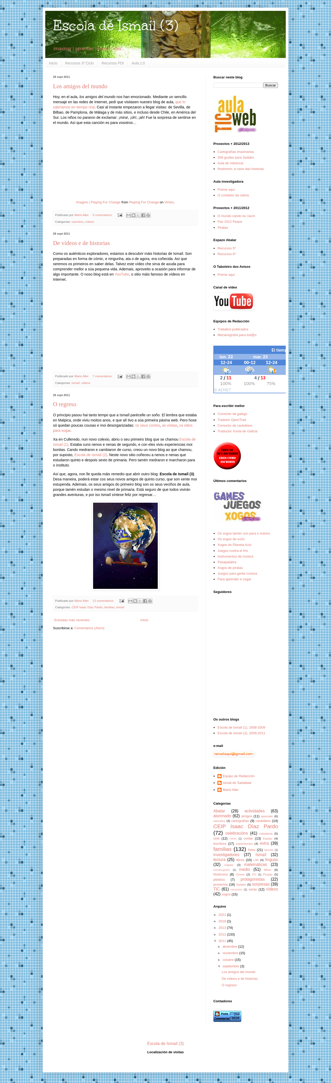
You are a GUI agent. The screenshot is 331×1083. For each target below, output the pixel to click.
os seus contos (147, 425)
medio (244, 869)
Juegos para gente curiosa (237, 573)
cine (216, 838)
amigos (246, 816)
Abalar (219, 811)
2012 (223, 934)
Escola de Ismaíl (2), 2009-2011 (241, 733)
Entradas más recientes (72, 620)
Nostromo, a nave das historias (240, 169)
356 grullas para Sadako (235, 157)
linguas (271, 859)
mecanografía (221, 870)
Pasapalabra (226, 562)
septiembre (231, 966)
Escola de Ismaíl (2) (90, 455)
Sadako (241, 884)
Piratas (222, 227)
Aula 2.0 (138, 63)
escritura (219, 843)
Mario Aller (230, 790)
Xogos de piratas (230, 568)
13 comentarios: (104, 600)
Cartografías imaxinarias (235, 152)
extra (264, 843)
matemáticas (255, 864)
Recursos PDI (113, 63)
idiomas (269, 850)
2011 (223, 941)
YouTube (122, 274)
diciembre (230, 946)
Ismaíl (76, 382)
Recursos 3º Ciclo (79, 63)
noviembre (231, 953)
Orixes (240, 874)
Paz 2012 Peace (229, 222)
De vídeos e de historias (81, 243)
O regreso (64, 404)
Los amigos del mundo (80, 86)
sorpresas (260, 884)
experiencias (244, 843)
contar (248, 838)
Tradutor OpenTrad (231, 420)
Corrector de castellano (234, 425)
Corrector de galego (232, 414)
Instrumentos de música (235, 556)
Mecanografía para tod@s (237, 335)
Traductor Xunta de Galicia (237, 431)
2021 (223, 915)
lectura (219, 859)
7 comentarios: (103, 376)
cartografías (240, 821)
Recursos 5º (226, 248)
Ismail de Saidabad (237, 783)
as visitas (169, 425)
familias (109, 607)
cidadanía (266, 833)
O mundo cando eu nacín (236, 216)
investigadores (226, 854)
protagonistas (252, 879)
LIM (255, 860)
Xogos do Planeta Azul (234, 545)
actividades (254, 811)
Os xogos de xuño (231, 539)
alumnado (222, 816)
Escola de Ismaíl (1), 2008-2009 (241, 727)
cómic (233, 838)
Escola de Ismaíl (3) (115, 25)
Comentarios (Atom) (89, 628)
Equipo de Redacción (239, 776)
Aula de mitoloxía (230, 163)
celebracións (236, 833)
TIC (216, 889)
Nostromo (220, 874)
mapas (228, 864)
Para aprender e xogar (234, 579)
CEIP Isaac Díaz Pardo (87, 607)
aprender (267, 816)
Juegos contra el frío (232, 551)
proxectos (220, 884)
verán (253, 889)
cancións (78, 221)
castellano (263, 821)
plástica (219, 879)
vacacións (237, 889)
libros (240, 860)
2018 (223, 921)
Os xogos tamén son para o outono (243, 533)
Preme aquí (226, 189)
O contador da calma (233, 195)
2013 (223, 928)
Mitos (267, 869)
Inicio (53, 63)
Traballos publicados (232, 329)
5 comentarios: (103, 215)
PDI (254, 874)
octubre (229, 960)
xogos (226, 894)
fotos (251, 850)
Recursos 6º (226, 254)
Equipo (267, 838)
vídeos (89, 221)
